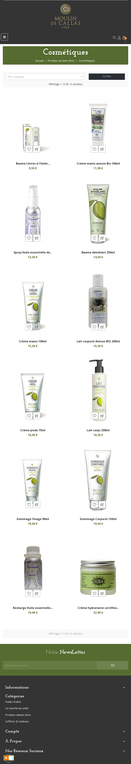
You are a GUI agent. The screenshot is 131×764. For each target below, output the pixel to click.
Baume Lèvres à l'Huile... (33, 163)
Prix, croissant (45, 77)
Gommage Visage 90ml (33, 519)
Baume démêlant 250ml (98, 252)
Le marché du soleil (16, 708)
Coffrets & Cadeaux (17, 721)
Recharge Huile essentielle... (33, 608)
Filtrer (107, 76)
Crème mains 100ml (33, 341)
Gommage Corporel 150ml (98, 519)
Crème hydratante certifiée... (98, 608)
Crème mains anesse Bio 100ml (98, 163)
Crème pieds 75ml (32, 430)
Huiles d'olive (13, 701)
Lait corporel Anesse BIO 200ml (98, 341)
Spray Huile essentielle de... (33, 252)
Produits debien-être (18, 715)
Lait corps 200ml (98, 430)
